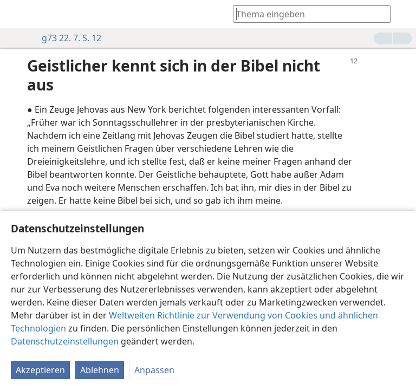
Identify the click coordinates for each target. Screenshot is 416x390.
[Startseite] (16, 14)
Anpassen (154, 370)
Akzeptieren (40, 370)
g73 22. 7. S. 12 (66, 38)
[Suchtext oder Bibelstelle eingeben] (306, 14)
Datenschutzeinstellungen (65, 341)
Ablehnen (99, 370)
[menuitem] (16, 14)
